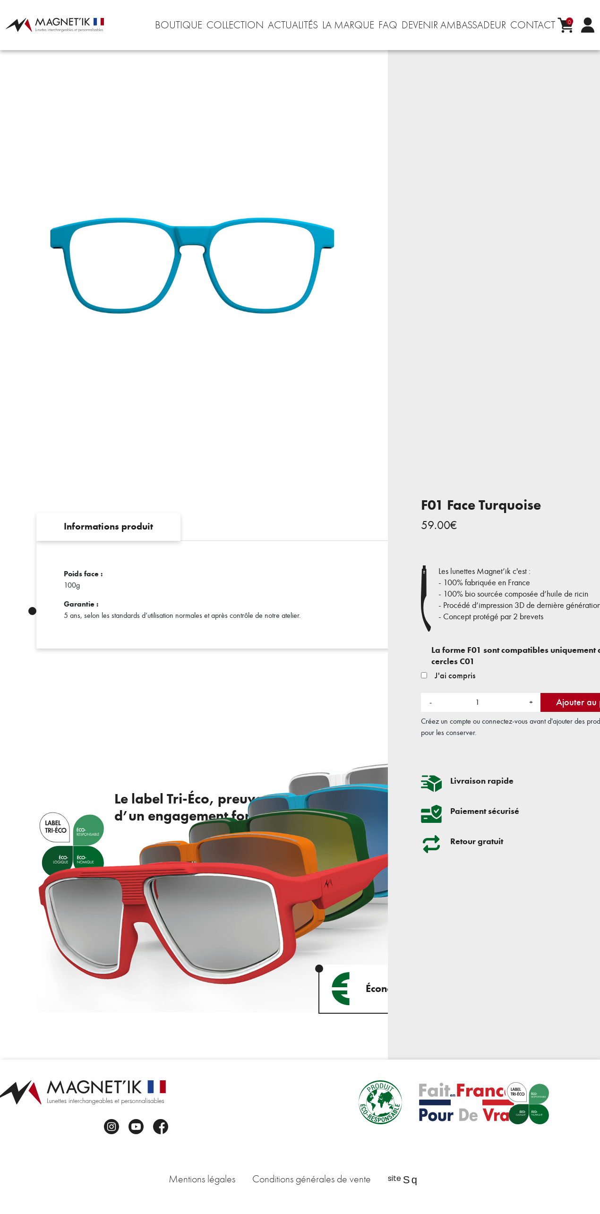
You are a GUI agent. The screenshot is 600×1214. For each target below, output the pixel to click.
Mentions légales (202, 1179)
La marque (348, 25)
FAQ (387, 25)
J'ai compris (448, 675)
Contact (532, 25)
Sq (409, 1180)
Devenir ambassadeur (454, 25)
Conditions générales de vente (311, 1179)
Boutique (178, 25)
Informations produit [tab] (108, 526)
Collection (235, 25)
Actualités (293, 25)
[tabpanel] (300, 594)
